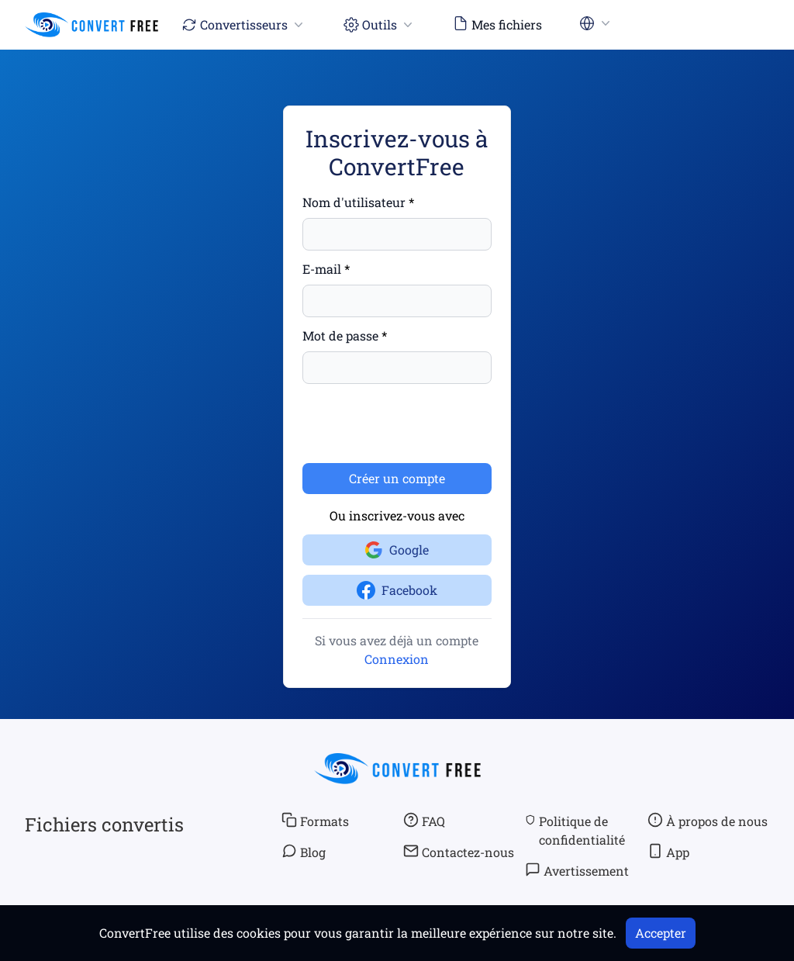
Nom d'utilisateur (354, 202)
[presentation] (420, 423)
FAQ (424, 820)
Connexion (396, 659)
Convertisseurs (243, 24)
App (668, 851)
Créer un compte (397, 478)
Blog (303, 851)
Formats (315, 820)
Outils (379, 24)
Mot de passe (340, 335)
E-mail (321, 269)
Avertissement (577, 870)
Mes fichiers (497, 24)
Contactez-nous (458, 851)
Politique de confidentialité (575, 830)
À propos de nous (707, 820)
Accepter (660, 933)
